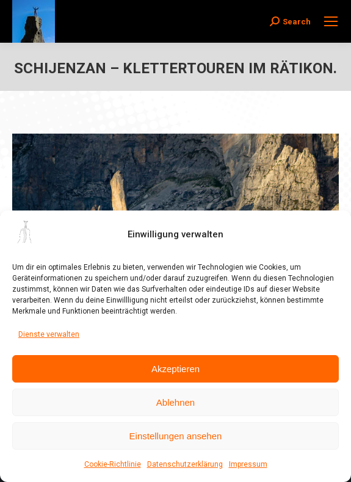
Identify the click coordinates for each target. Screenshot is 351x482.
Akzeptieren (175, 369)
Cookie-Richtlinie (112, 464)
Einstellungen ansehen (175, 436)
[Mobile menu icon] (331, 21)
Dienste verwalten (48, 334)
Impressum (248, 464)
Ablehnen (175, 402)
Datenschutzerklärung (185, 464)
